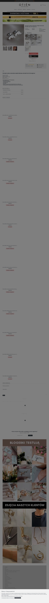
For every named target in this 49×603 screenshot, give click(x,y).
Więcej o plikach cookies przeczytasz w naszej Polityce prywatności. (11, 596)
